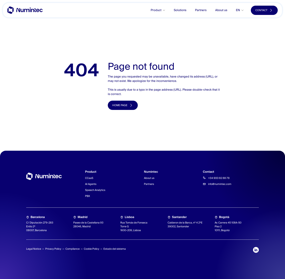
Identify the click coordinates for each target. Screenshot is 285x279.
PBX (87, 196)
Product (156, 10)
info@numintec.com (219, 184)
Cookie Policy (91, 248)
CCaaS (89, 178)
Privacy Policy (53, 248)
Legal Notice (33, 248)
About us (221, 10)
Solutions (180, 10)
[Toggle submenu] (165, 10)
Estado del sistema (114, 248)
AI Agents (90, 184)
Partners (200, 10)
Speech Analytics (95, 190)
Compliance (72, 248)
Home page (119, 105)
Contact (261, 10)
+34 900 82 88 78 (219, 178)
